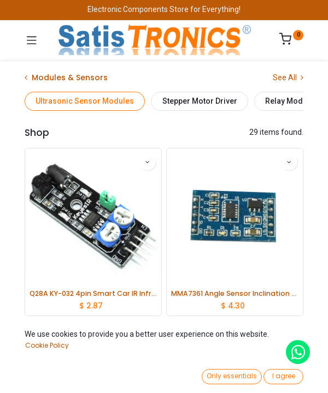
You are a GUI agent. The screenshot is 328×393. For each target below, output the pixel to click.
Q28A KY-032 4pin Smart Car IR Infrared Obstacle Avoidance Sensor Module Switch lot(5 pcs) (93, 293)
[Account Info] (292, 374)
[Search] (100, 374)
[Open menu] (164, 377)
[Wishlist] (228, 373)
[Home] (36, 374)
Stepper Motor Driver (199, 101)
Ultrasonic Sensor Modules (85, 101)
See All (288, 77)
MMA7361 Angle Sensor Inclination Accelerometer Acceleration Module (234, 293)
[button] (252, 352)
